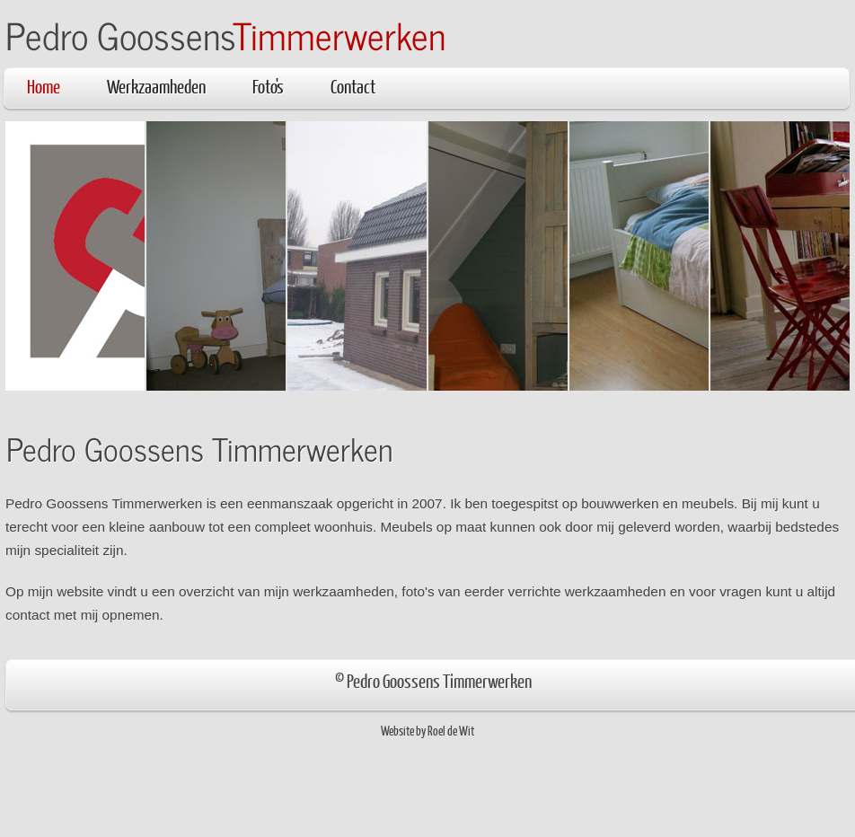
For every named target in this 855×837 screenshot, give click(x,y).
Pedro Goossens (225, 34)
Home (43, 86)
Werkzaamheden (156, 86)
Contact (353, 86)
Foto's (268, 86)
